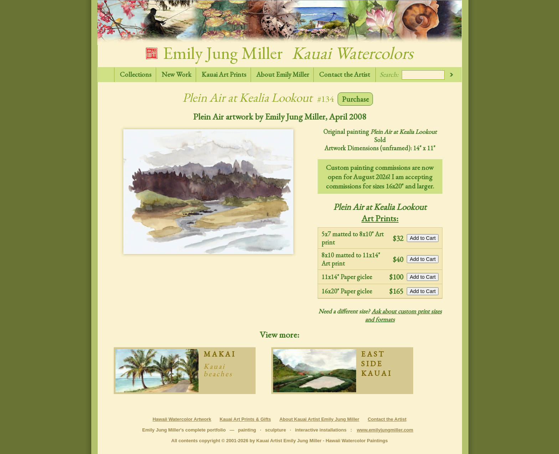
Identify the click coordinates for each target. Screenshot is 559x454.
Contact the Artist (344, 74)
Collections (136, 74)
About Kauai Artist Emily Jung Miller (319, 419)
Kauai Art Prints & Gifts (245, 419)
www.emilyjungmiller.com (385, 430)
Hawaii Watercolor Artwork (182, 419)
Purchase (355, 99)
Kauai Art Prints (223, 74)
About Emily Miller (282, 74)
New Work (176, 74)
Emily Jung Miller (279, 52)
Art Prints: (380, 218)
